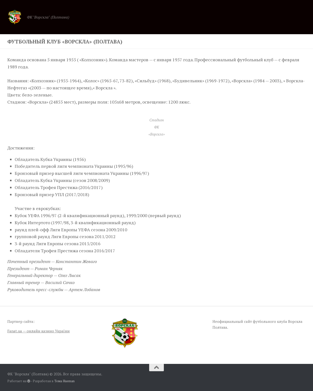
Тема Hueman (64, 381)
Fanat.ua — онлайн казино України (38, 330)
